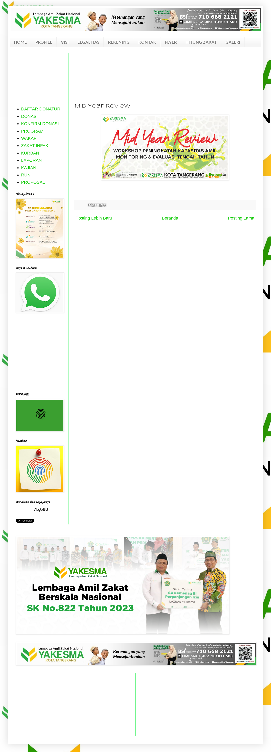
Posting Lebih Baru (94, 218)
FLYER (171, 42)
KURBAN (30, 153)
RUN (26, 175)
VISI (65, 42)
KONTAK (147, 42)
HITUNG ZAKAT (201, 42)
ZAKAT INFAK (35, 145)
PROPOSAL (33, 182)
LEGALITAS (88, 42)
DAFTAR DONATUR (40, 109)
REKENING (119, 42)
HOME (20, 42)
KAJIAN (28, 167)
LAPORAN (31, 160)
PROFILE (43, 42)
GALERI (232, 42)
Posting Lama (241, 218)
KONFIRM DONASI (40, 123)
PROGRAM (32, 131)
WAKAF (28, 138)
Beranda (170, 218)
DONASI (29, 116)
